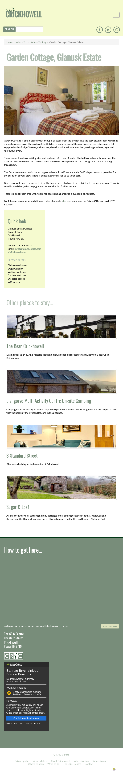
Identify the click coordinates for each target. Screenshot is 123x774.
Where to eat (100, 761)
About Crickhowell (60, 761)
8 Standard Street (22, 455)
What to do (53, 763)
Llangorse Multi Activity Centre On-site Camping (48, 400)
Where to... (22, 42)
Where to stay (38, 42)
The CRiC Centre (72, 763)
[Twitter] (108, 30)
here (65, 201)
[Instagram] (116, 30)
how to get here (110, 626)
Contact (89, 763)
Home (9, 42)
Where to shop (36, 763)
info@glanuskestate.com (28, 248)
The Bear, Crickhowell (25, 345)
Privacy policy (22, 761)
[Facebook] (99, 30)
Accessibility (40, 761)
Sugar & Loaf (17, 506)
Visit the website (17, 252)
